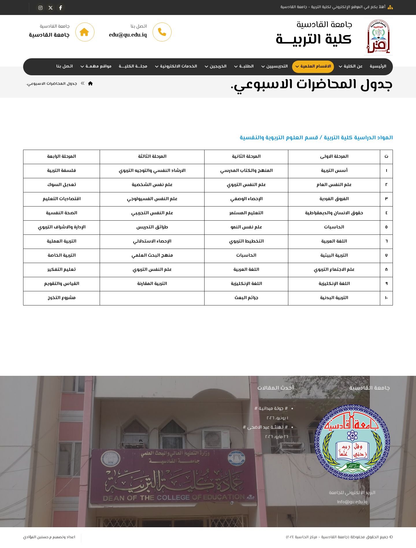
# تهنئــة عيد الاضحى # (265, 427)
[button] (60, 7)
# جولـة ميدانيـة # (271, 408)
